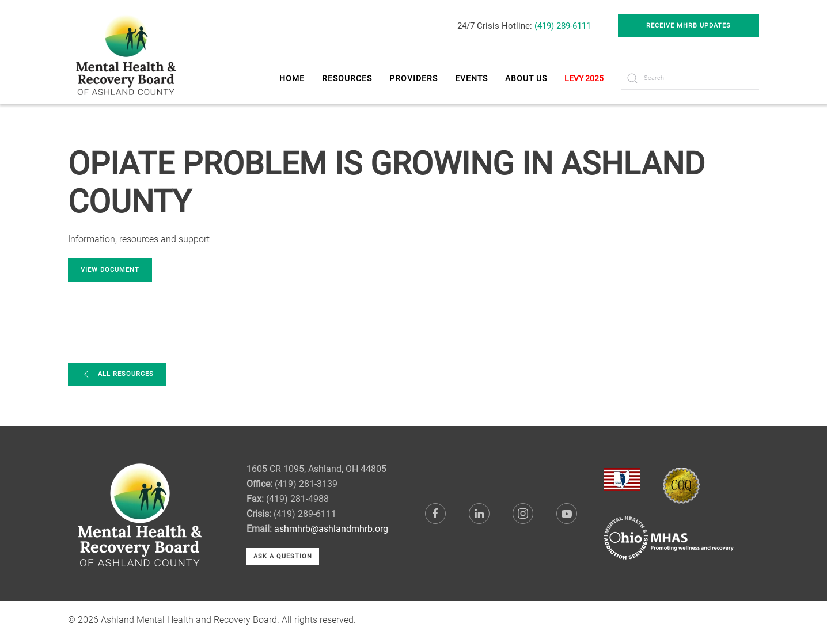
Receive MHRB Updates (688, 25)
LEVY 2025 (584, 78)
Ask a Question (282, 556)
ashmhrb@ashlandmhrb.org (331, 528)
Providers (413, 78)
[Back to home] (127, 52)
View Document (110, 269)
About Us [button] (526, 78)
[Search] (690, 78)
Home (292, 78)
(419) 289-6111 (562, 26)
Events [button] (471, 78)
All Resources (117, 374)
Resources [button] (347, 78)
